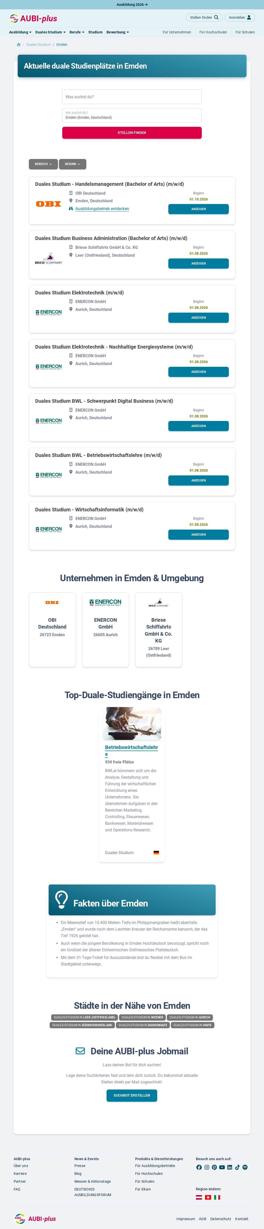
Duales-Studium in (84, 1017)
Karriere (20, 1173)
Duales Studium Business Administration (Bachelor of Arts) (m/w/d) (111, 238)
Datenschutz (220, 1219)
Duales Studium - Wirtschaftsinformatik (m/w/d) (89, 509)
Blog (78, 1173)
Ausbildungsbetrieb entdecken (102, 208)
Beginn (71, 164)
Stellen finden (132, 133)
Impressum (185, 1219)
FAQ (17, 1189)
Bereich (41, 164)
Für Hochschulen (149, 1173)
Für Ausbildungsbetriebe (155, 1166)
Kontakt (241, 1219)
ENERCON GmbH (105, 623)
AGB (202, 1219)
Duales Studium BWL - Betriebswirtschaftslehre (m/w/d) (98, 455)
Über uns (21, 1166)
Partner (20, 1181)
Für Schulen (144, 1181)
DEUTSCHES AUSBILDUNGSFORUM (92, 1192)
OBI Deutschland (52, 623)
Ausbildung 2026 (132, 5)
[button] (20, 32)
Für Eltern (143, 1189)
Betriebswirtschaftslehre (131, 750)
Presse (80, 1166)
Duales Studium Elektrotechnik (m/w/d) (79, 292)
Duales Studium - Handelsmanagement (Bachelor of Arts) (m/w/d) (109, 184)
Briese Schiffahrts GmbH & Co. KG (158, 630)
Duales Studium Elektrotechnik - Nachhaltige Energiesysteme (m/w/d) (114, 347)
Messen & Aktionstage (92, 1181)
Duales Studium (38, 45)
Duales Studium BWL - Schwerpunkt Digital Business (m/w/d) (104, 401)
